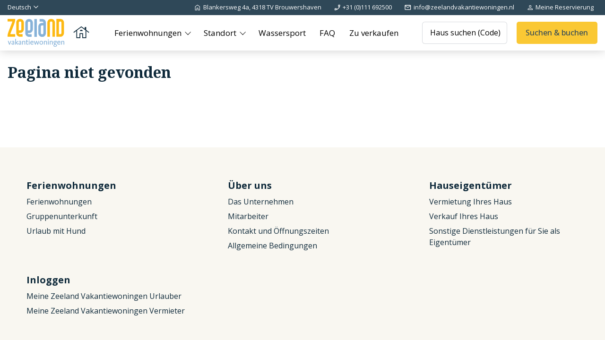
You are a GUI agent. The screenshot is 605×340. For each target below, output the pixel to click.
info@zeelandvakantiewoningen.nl (459, 7)
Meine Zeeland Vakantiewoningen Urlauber (104, 296)
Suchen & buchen (557, 32)
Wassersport (282, 32)
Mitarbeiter (248, 216)
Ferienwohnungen (148, 32)
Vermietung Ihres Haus (470, 201)
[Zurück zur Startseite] (49, 33)
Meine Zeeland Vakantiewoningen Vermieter (105, 311)
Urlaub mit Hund (56, 231)
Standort (221, 32)
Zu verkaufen (373, 32)
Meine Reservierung (560, 7)
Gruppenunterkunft (61, 216)
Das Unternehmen (261, 201)
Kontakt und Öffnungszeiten (278, 231)
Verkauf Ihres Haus (463, 216)
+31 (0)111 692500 (363, 7)
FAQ (327, 32)
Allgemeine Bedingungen (272, 245)
